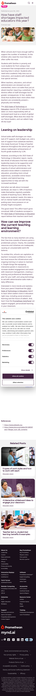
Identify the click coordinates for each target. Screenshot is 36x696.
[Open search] (29, 2)
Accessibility (4, 568)
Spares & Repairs (24, 593)
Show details (25, 370)
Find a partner (23, 557)
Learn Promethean (25, 614)
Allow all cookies (18, 376)
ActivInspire (23, 579)
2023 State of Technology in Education (19, 214)
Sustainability (4, 564)
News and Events (5, 557)
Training (22, 610)
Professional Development (27, 612)
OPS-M (3, 593)
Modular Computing (8, 586)
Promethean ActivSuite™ (26, 574)
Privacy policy (24, 655)
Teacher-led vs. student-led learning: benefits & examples (16, 533)
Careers (3, 555)
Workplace (4, 604)
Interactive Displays (7, 572)
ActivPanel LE (4, 577)
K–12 (2, 599)
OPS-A (3, 591)
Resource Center (25, 597)
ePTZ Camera (23, 588)
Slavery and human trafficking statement (16, 670)
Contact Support (5, 619)
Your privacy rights (10, 655)
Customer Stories (24, 601)
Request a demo (24, 555)
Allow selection (18, 382)
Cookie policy (25, 666)
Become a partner (24, 559)
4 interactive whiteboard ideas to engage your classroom (18, 501)
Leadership (4, 552)
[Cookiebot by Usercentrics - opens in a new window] (25, 312)
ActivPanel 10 (4, 574)
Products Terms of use (16, 662)
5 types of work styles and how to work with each (17, 469)
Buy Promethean (25, 550)
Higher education (5, 601)
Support (4, 610)
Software (23, 572)
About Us (4, 550)
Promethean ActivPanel (22, 301)
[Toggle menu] (32, 2)
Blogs (21, 604)
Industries (4, 597)
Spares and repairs (6, 614)
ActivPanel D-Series (6, 582)
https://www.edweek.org (13, 425)
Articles (22, 599)
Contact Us (4, 559)
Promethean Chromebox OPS (9, 588)
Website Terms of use (16, 658)
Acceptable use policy (10, 666)
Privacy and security (6, 566)
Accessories (23, 586)
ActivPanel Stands (24, 591)
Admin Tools (23, 581)
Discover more (8, 474)
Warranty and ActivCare (7, 612)
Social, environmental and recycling (16, 651)
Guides (22, 606)
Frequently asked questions (8, 617)
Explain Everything (25, 577)
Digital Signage (5, 580)
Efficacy (3, 561)
